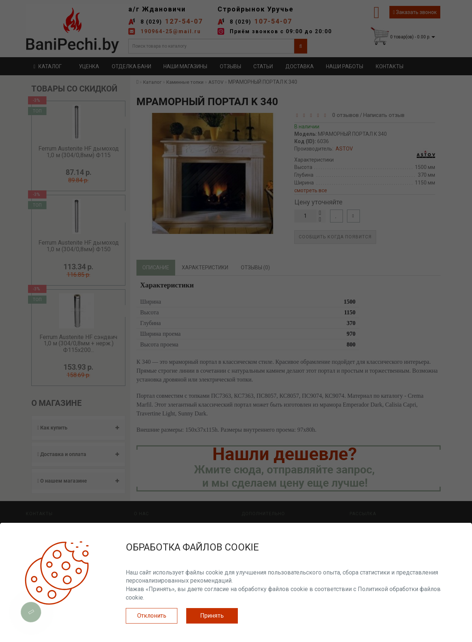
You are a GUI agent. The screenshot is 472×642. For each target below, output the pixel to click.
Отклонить (151, 615)
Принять (212, 615)
